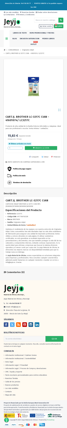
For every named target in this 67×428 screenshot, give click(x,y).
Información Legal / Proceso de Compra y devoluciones (25, 368)
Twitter (12, 324)
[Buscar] (48, 20)
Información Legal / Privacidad (16, 365)
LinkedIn (37, 324)
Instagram (31, 324)
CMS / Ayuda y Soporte (13, 372)
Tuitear (45, 157)
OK (54, 339)
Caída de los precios (12, 382)
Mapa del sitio (10, 395)
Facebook (6, 324)
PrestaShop (50, 420)
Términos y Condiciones (25, 15)
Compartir (34, 157)
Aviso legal (9, 362)
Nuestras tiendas (27, 12)
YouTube (24, 324)
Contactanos (9, 15)
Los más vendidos (11, 12)
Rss (18, 324)
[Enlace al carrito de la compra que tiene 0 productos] (58, 26)
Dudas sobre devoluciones (46, 12)
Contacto (8, 392)
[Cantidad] (15, 148)
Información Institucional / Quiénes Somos (21, 355)
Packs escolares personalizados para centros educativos (26, 375)
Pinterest (55, 157)
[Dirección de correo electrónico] (24, 339)
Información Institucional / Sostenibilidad (20, 359)
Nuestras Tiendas (11, 378)
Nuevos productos (12, 385)
